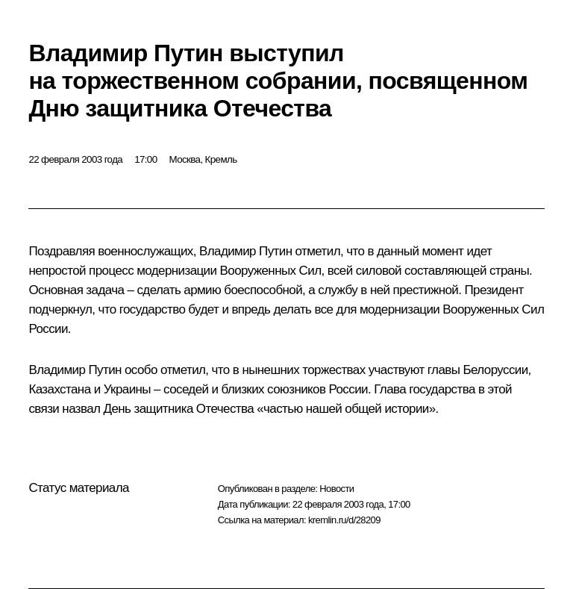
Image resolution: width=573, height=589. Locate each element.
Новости (336, 488)
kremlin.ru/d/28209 (344, 520)
